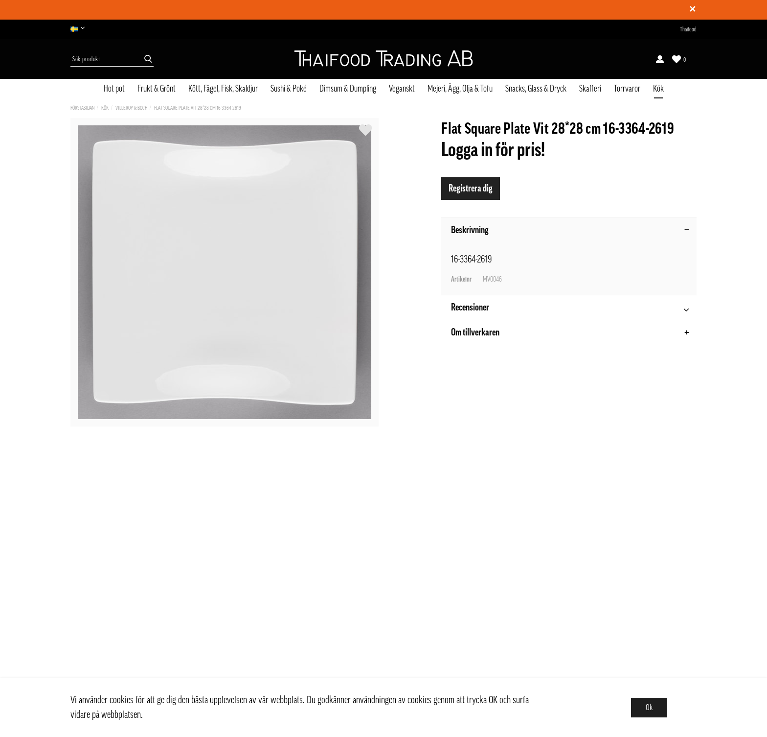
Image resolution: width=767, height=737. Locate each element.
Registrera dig (471, 188)
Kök (658, 88)
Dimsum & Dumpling (347, 88)
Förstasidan (82, 108)
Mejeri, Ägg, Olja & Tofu (460, 88)
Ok (649, 708)
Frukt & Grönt (156, 88)
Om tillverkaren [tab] (570, 332)
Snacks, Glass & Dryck (535, 88)
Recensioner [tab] (570, 309)
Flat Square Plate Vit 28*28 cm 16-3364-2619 (197, 108)
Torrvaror (627, 88)
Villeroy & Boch (131, 108)
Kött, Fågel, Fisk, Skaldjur (223, 88)
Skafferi (590, 88)
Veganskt (402, 88)
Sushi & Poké (289, 88)
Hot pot (114, 88)
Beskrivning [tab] (570, 230)
